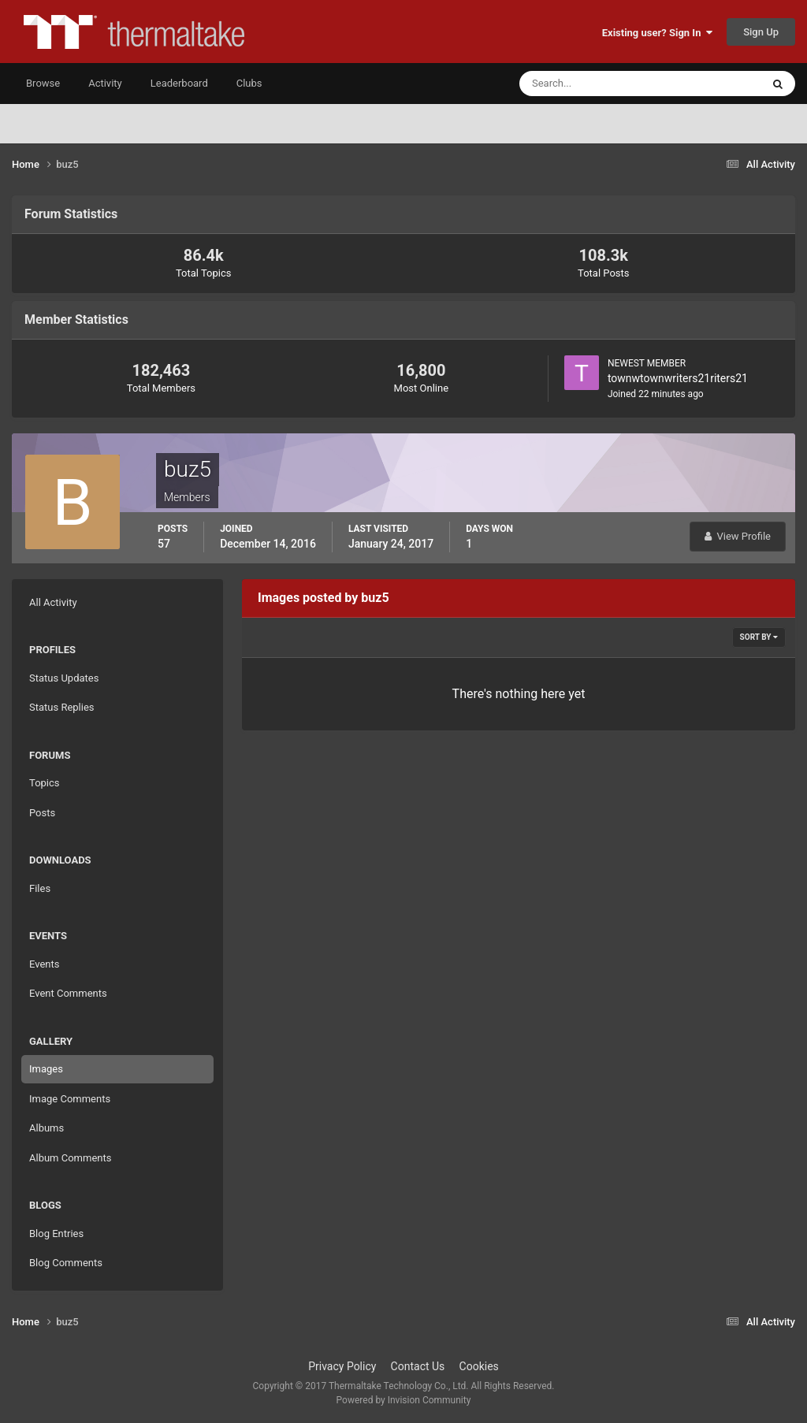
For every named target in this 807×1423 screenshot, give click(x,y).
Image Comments (69, 1099)
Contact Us (418, 1366)
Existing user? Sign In (657, 33)
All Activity (53, 602)
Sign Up (761, 32)
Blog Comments (65, 1263)
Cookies (479, 1366)
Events (44, 964)
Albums (46, 1128)
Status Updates (64, 678)
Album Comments (70, 1158)
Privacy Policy (342, 1366)
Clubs (249, 83)
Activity (105, 83)
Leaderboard (179, 83)
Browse (43, 83)
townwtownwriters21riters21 (678, 378)
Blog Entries (56, 1233)
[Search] (592, 83)
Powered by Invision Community (404, 1400)
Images (46, 1069)
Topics (44, 783)
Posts (42, 813)
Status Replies (62, 707)
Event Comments (68, 993)
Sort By (759, 637)
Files (39, 888)
